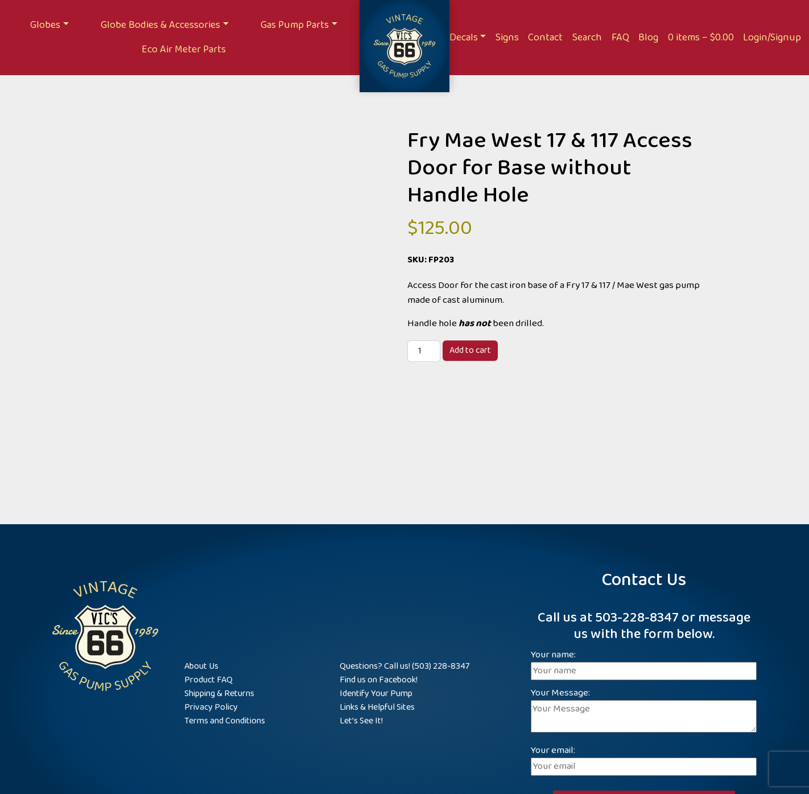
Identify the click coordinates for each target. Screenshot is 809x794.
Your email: (644, 759)
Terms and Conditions (224, 721)
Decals (463, 38)
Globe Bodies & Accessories (160, 25)
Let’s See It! (361, 721)
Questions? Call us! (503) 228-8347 (404, 666)
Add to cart (470, 350)
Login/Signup (772, 38)
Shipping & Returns (219, 693)
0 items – (701, 38)
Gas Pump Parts (295, 25)
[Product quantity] (423, 351)
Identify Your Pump (376, 693)
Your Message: (644, 712)
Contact (545, 38)
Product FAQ (208, 680)
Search (587, 38)
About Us (201, 666)
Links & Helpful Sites (377, 707)
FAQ (620, 38)
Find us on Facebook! (379, 680)
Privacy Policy (211, 707)
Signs (507, 38)
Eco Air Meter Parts (184, 49)
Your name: (644, 663)
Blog (648, 38)
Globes (45, 25)
